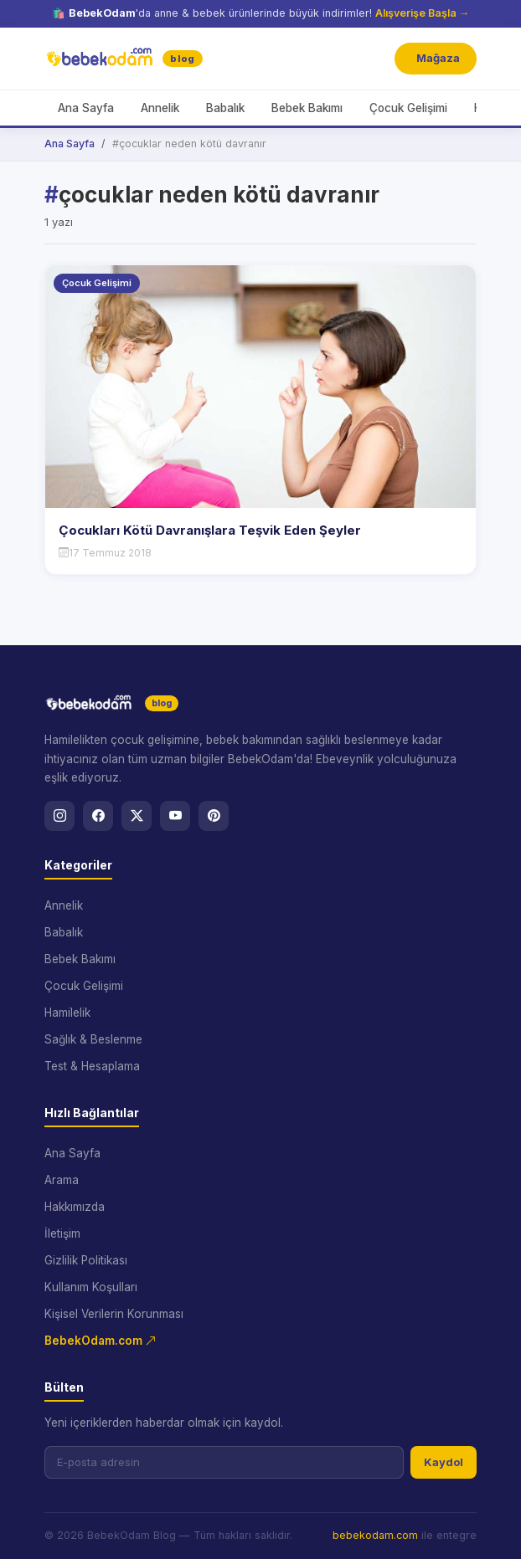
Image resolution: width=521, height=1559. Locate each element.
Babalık (225, 108)
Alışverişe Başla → (422, 13)
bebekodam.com (375, 1535)
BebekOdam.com (100, 1340)
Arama (61, 1180)
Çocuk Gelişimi (408, 108)
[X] (136, 816)
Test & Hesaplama (92, 1066)
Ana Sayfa (86, 108)
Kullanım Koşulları (90, 1287)
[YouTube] (175, 816)
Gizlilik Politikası (85, 1260)
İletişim (62, 1233)
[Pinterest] (214, 816)
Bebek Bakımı (307, 108)
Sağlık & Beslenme (93, 1039)
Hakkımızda (74, 1206)
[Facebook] (98, 816)
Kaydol (443, 1462)
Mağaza (438, 57)
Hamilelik (67, 1012)
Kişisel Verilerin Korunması (113, 1314)
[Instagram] (59, 816)
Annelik (160, 108)
